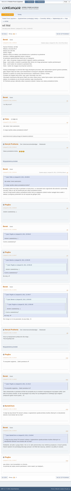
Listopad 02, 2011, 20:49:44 (10, 147)
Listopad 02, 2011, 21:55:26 (10, 430)
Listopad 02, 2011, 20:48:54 (10, 122)
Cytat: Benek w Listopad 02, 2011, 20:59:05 (18, 260)
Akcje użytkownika (63, 34)
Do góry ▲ (67, 488)
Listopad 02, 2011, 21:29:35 (10, 379)
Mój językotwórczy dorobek (10, 161)
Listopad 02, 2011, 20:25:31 (10, 100)
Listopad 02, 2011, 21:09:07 (10, 255)
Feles (7, 119)
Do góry (4, 477)
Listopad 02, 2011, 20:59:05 (10, 229)
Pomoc (53, 488)
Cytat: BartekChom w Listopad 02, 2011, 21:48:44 (19, 435)
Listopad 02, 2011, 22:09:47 (10, 460)
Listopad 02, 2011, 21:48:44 (10, 409)
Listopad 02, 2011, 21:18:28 (10, 332)
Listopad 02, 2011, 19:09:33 (10, 42)
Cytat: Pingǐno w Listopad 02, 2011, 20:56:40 (18, 234)
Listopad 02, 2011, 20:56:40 (10, 207)
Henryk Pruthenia (11, 144)
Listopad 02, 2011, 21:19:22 (10, 357)
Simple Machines (15, 488)
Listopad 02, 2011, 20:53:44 (10, 172)
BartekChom (9, 406)
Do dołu (4, 34)
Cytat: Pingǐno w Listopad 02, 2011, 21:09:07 (18, 294)
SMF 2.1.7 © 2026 (5, 488)
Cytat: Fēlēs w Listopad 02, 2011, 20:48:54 (18, 177)
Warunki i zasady (59, 488)
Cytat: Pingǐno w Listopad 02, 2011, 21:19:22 (18, 384)
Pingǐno (8, 205)
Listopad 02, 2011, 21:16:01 (10, 289)
